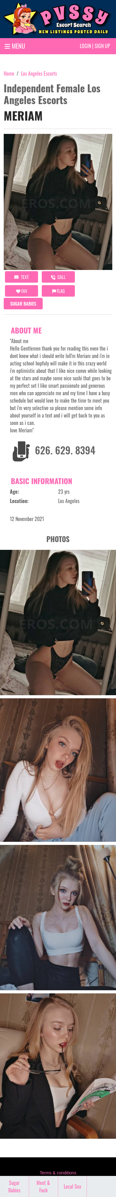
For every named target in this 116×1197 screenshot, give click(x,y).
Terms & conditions (58, 1172)
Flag (58, 291)
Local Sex (72, 1186)
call (58, 277)
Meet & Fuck (43, 1186)
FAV (21, 291)
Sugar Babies (23, 303)
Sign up (102, 46)
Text (21, 277)
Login (85, 46)
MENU (15, 46)
